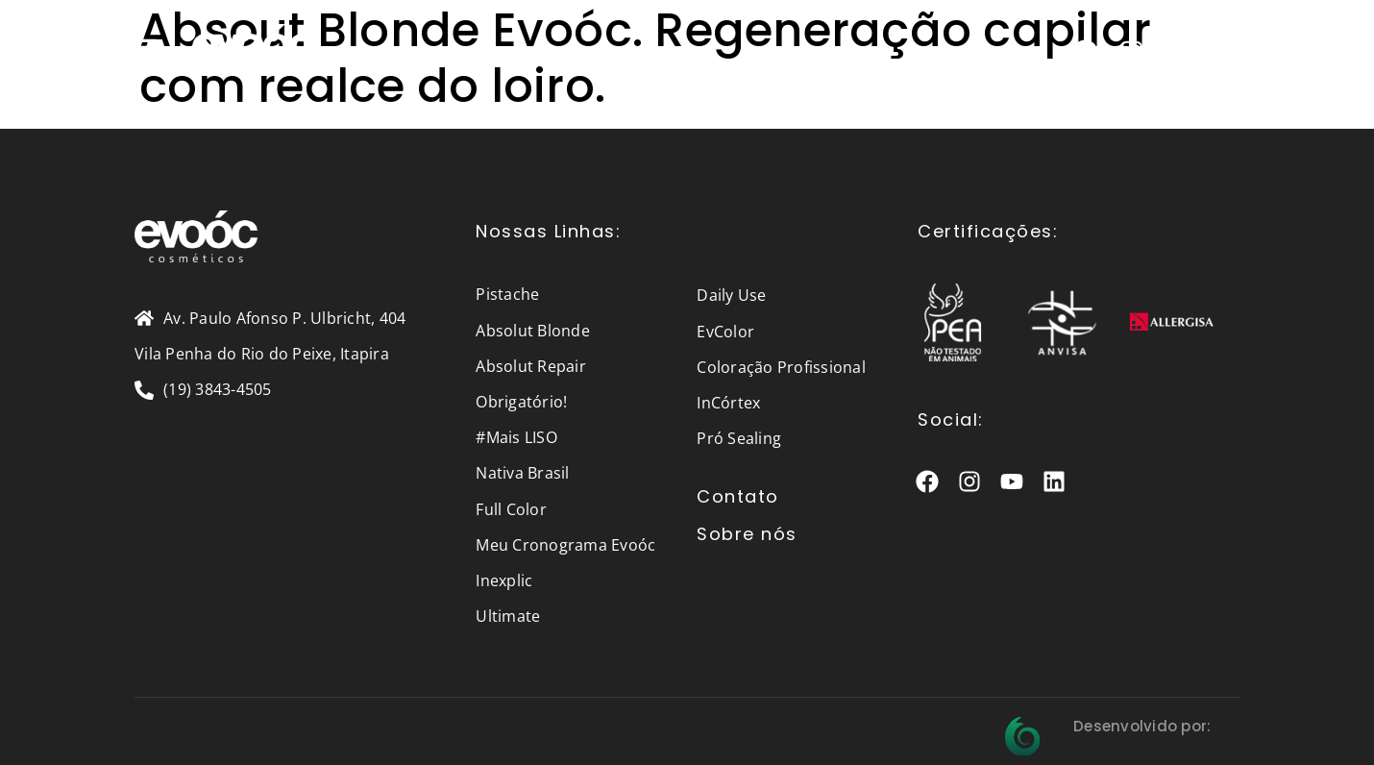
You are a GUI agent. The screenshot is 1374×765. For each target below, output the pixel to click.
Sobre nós (747, 534)
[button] (146, 47)
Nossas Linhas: (548, 231)
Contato (738, 496)
